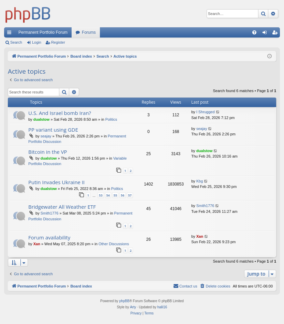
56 (122, 195)
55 (115, 195)
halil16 (162, 307)
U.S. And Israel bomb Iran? (59, 112)
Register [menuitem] (276, 34)
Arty (133, 307)
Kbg (199, 181)
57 (130, 195)
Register (58, 42)
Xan (36, 244)
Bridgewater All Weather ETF (62, 206)
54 (108, 195)
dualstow (41, 119)
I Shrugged (205, 112)
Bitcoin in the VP (47, 151)
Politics (111, 119)
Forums (89, 32)
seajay (46, 136)
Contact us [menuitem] (185, 285)
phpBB (124, 301)
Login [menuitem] (266, 34)
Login (36, 42)
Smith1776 (50, 213)
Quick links (10, 34)
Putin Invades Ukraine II (56, 182)
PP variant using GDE (53, 129)
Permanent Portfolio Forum (43, 32)
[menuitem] (254, 32)
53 (100, 195)
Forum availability (49, 237)
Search (16, 42)
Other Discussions (114, 244)
